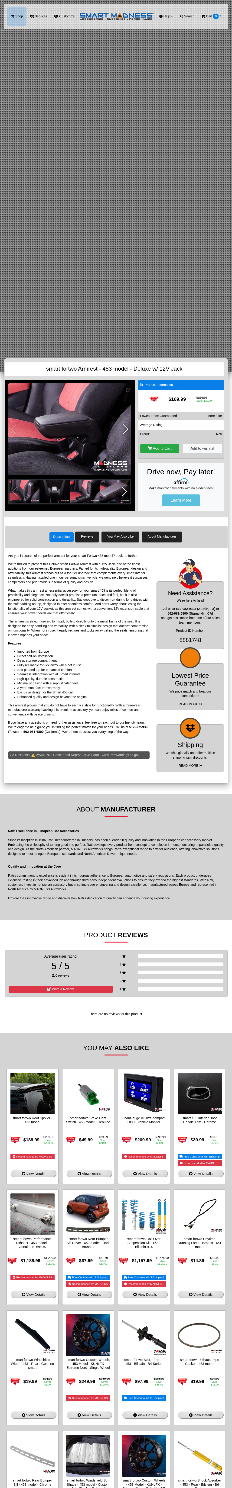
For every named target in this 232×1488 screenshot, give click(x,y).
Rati (219, 434)
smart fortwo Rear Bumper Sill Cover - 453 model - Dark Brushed (88, 1242)
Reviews (90, 536)
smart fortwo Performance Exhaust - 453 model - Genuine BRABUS (32, 1242)
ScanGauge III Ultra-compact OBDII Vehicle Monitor (144, 1119)
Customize (64, 16)
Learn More (181, 500)
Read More (190, 703)
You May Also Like (123, 536)
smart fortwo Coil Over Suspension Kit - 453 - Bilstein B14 (143, 1242)
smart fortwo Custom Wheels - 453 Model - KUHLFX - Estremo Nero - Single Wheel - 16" (88, 1365)
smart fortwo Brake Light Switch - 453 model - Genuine (88, 1119)
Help (166, 16)
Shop (17, 16)
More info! (214, 416)
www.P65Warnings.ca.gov (120, 754)
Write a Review (60, 988)
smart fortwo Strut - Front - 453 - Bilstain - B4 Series (143, 1361)
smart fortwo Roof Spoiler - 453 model (32, 1119)
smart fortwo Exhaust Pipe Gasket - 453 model (199, 1361)
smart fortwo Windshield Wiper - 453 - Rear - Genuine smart (32, 1363)
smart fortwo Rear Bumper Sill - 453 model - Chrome (32, 1481)
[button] (125, 429)
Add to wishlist (202, 448)
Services (38, 16)
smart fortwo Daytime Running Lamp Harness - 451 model (200, 1242)
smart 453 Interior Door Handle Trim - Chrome (200, 1119)
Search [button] (187, 16)
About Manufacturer (164, 536)
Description (61, 536)
